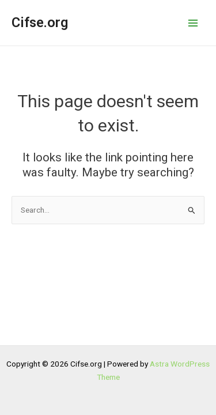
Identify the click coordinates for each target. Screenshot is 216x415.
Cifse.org (40, 22)
